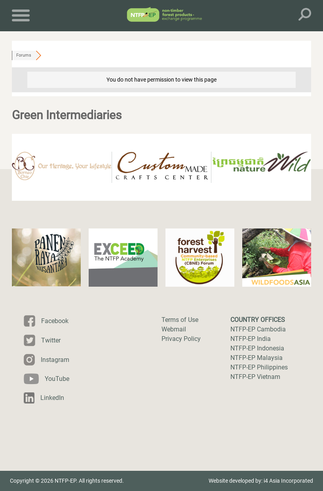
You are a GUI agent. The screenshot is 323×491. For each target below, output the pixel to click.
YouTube (57, 379)
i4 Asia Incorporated (288, 481)
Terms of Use (180, 320)
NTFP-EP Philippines (259, 367)
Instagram (55, 359)
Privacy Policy (181, 339)
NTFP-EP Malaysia (256, 358)
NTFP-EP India (250, 339)
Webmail (174, 329)
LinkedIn (52, 398)
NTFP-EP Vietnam (255, 377)
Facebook (54, 321)
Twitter (51, 340)
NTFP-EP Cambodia (258, 329)
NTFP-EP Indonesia (257, 348)
